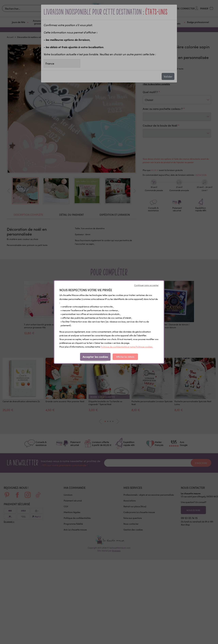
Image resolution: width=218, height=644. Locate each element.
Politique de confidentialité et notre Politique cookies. (126, 346)
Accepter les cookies (95, 356)
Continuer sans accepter (146, 285)
